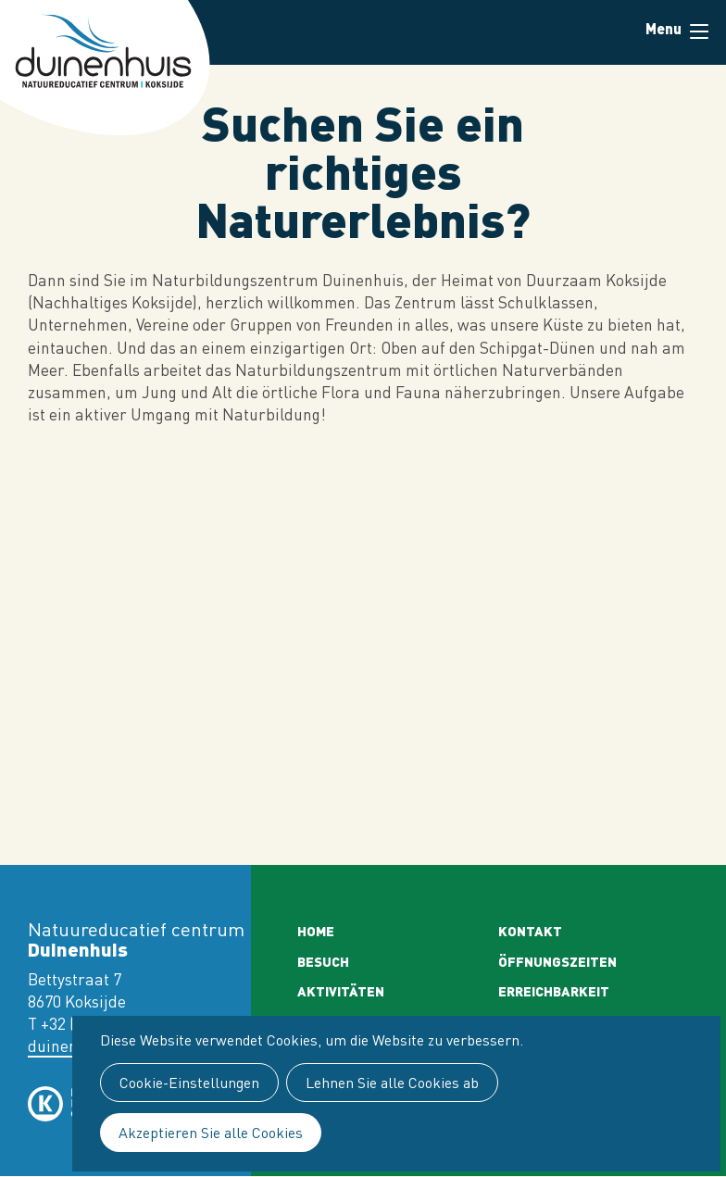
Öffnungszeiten (557, 961)
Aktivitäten (340, 991)
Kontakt (530, 930)
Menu (699, 31)
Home (315, 930)
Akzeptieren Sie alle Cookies (211, 1132)
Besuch (323, 961)
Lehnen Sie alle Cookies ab (392, 1082)
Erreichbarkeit (553, 991)
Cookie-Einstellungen (189, 1082)
